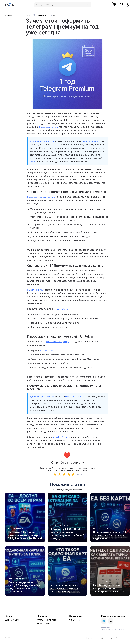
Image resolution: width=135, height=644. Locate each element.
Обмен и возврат (45, 627)
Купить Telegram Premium (43, 141)
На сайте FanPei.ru (37, 293)
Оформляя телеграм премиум (43, 200)
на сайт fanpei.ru (49, 354)
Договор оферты (107, 641)
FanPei (55, 161)
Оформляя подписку (50, 127)
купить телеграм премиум (59, 345)
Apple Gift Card (12, 623)
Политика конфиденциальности (87, 641)
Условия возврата (123, 641)
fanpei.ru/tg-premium (79, 400)
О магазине (74, 623)
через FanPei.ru (60, 440)
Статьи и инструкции (47, 623)
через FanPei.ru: (61, 312)
